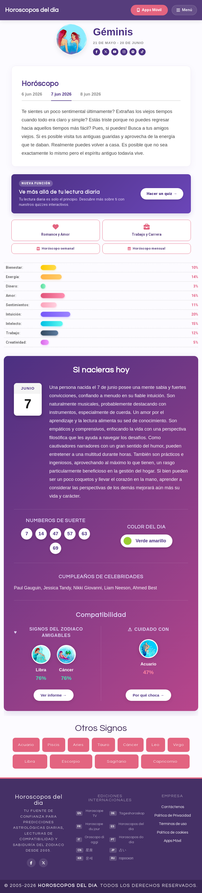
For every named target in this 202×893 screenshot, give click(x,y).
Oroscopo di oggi (90, 839)
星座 (84, 850)
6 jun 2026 (32, 94)
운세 (84, 858)
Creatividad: (16, 342)
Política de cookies (172, 832)
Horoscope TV (90, 813)
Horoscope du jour (89, 826)
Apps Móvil (149, 10)
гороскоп (121, 858)
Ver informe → (54, 695)
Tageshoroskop (126, 813)
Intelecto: (14, 324)
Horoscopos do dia (126, 839)
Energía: (13, 277)
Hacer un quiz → (162, 193)
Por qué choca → (148, 695)
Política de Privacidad (172, 815)
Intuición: (13, 314)
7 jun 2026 (61, 94)
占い (117, 850)
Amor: (11, 296)
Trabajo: (13, 333)
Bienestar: (14, 267)
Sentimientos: (17, 305)
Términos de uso (173, 824)
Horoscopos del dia (32, 10)
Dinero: (12, 286)
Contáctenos (172, 807)
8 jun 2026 (90, 94)
